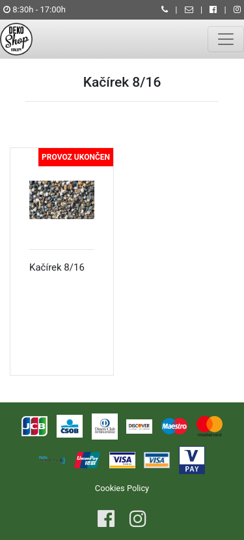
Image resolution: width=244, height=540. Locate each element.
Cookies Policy (122, 488)
